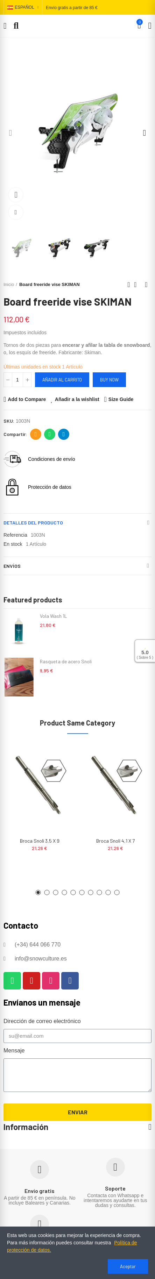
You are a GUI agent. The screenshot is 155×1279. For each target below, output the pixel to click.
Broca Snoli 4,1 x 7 (115, 841)
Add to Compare (27, 399)
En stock (12, 544)
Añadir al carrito (62, 380)
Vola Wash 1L (53, 616)
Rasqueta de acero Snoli (66, 661)
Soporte (115, 1188)
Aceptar (128, 1266)
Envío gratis (39, 1190)
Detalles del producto (33, 523)
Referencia (15, 535)
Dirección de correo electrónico (36, 434)
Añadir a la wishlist (77, 399)
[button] (10, 133)
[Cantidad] (17, 379)
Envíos (12, 566)
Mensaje (13, 1050)
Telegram (64, 434)
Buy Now (109, 380)
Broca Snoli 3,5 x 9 (39, 841)
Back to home (137, 284)
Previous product (129, 284)
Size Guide (121, 399)
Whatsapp (50, 434)
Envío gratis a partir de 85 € (71, 7)
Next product (146, 284)
